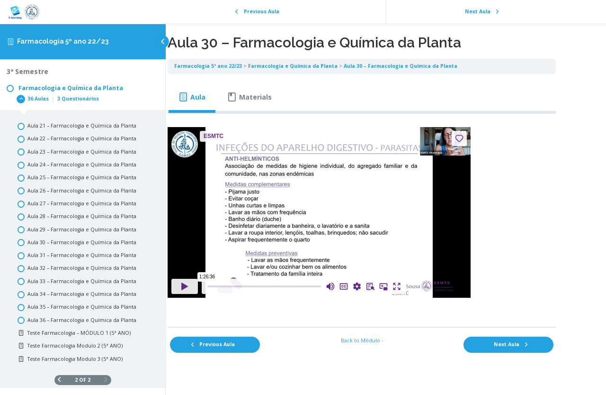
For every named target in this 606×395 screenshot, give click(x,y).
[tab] (223, 97)
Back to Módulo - (386, 340)
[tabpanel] (386, 217)
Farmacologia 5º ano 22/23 (62, 41)
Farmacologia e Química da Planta (324, 66)
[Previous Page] (59, 380)
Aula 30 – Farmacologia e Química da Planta (432, 66)
